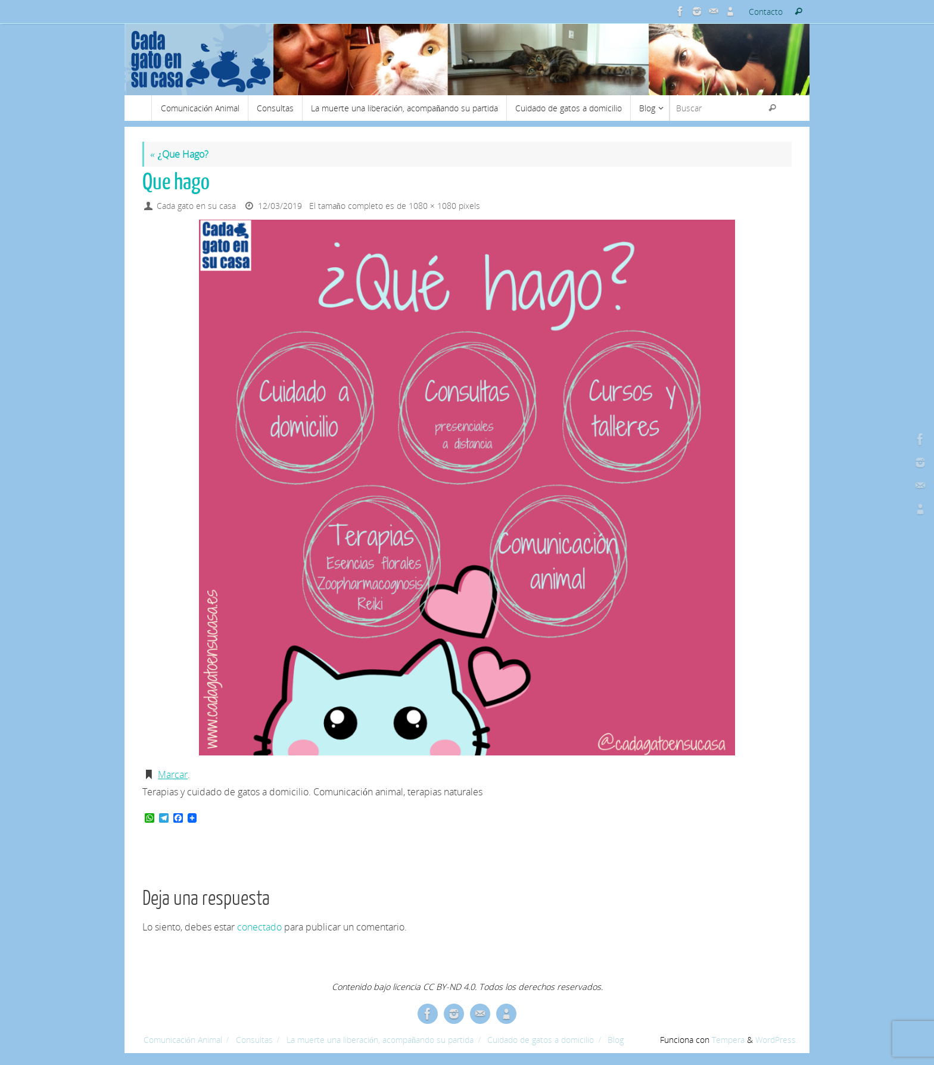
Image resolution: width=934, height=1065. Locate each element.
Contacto (766, 11)
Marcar (173, 774)
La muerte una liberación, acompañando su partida (380, 1039)
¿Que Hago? (179, 154)
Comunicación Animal (183, 1039)
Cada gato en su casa (196, 205)
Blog (616, 1039)
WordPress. (776, 1039)
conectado (259, 926)
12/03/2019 (280, 205)
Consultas (254, 1039)
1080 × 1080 (432, 205)
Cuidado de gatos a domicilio (540, 1039)
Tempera (728, 1039)
